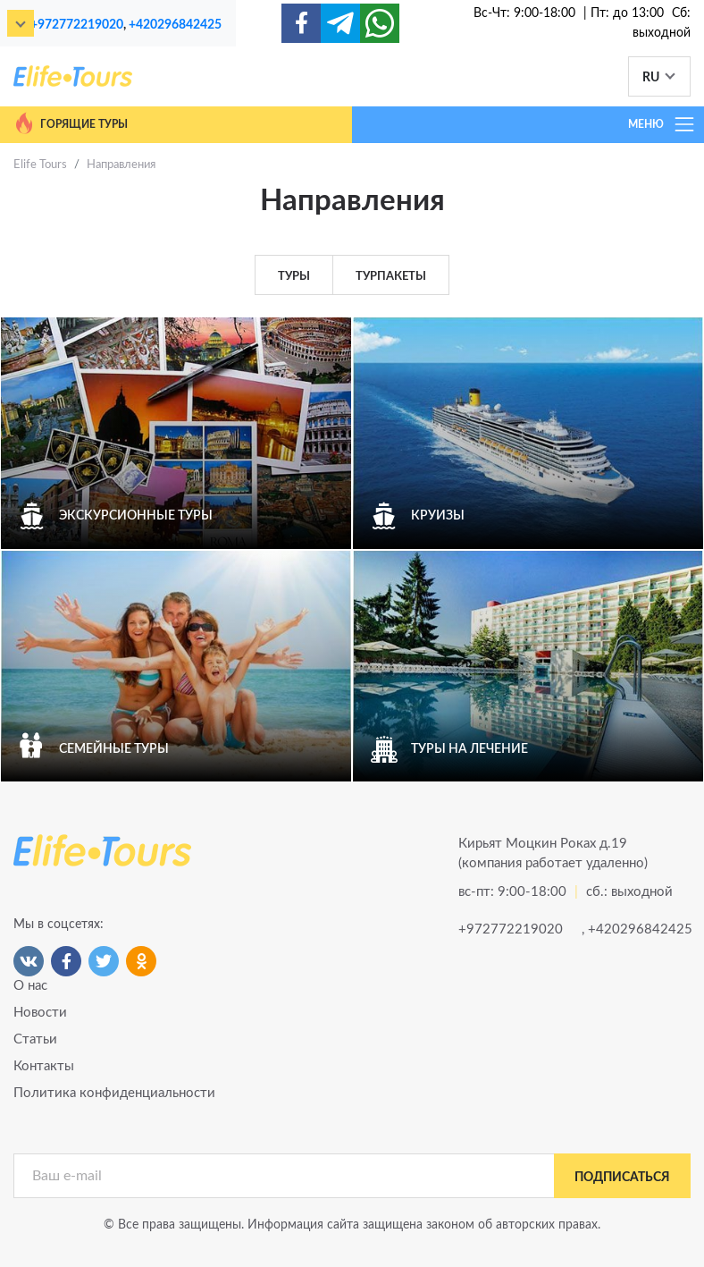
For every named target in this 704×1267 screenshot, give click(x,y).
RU (650, 78)
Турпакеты (391, 277)
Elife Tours (40, 165)
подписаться (622, 1177)
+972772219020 (76, 24)
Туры (294, 277)
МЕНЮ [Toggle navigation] (662, 124)
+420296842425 (175, 24)
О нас (30, 985)
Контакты (43, 1066)
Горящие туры (70, 123)
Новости (40, 1012)
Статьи (35, 1039)
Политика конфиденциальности (114, 1093)
